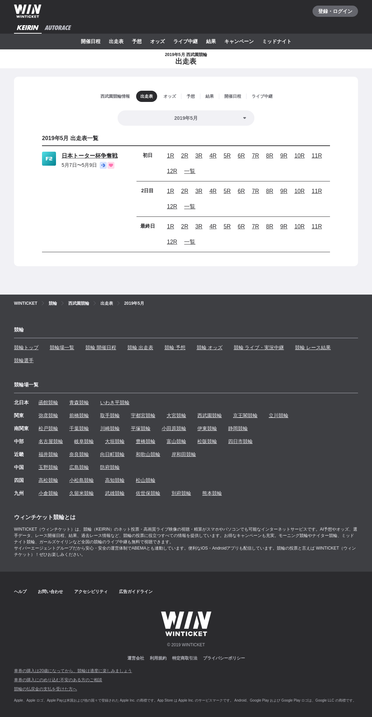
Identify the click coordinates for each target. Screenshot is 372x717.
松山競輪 (145, 480)
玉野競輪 (48, 467)
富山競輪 (176, 441)
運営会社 (135, 658)
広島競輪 (79, 467)
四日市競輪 (240, 441)
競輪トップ (26, 347)
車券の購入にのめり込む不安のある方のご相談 (58, 679)
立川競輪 (278, 415)
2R (184, 156)
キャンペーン (239, 41)
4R (212, 156)
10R (299, 156)
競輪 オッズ (210, 347)
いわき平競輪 (114, 402)
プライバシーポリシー (224, 658)
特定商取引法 (184, 658)
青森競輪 (79, 402)
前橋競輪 (79, 415)
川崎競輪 (110, 428)
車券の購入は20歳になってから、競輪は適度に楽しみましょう (73, 670)
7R (255, 156)
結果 (211, 41)
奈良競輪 (79, 454)
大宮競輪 (176, 415)
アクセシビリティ (91, 591)
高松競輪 (48, 480)
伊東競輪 (207, 428)
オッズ (157, 41)
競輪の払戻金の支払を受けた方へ (45, 689)
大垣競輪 (115, 441)
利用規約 (158, 658)
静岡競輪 (238, 428)
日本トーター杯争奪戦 (90, 156)
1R (170, 156)
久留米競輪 (81, 493)
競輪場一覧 (62, 347)
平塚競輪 (140, 428)
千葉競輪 (79, 428)
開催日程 (90, 41)
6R (241, 156)
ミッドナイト (277, 41)
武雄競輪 (115, 493)
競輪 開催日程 (100, 347)
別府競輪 (181, 493)
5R (227, 156)
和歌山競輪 (148, 454)
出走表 (116, 41)
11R (317, 156)
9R (283, 156)
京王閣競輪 (245, 415)
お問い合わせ (50, 591)
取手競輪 (110, 415)
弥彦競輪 (48, 415)
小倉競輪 (48, 493)
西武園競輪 (209, 415)
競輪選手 (24, 360)
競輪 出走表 (140, 347)
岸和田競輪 (183, 454)
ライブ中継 (185, 41)
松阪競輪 (207, 441)
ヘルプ (20, 591)
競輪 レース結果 (313, 347)
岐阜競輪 (84, 441)
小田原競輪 (174, 428)
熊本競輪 (212, 493)
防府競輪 (110, 467)
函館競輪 (48, 402)
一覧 (189, 171)
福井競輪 (48, 454)
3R (198, 156)
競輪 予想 (174, 347)
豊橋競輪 (145, 441)
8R (269, 156)
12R (172, 171)
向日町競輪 (112, 454)
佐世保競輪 (148, 493)
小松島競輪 (81, 480)
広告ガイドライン (136, 591)
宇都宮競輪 (143, 415)
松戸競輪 (48, 428)
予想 (137, 41)
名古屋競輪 (50, 441)
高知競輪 (115, 480)
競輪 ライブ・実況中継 (259, 347)
